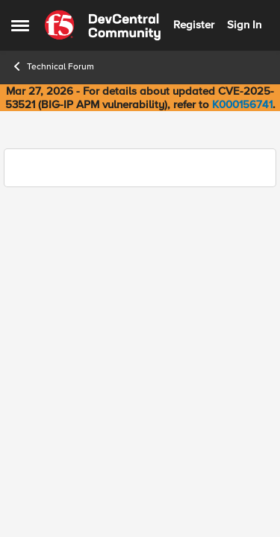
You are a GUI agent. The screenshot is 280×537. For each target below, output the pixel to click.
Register (193, 24)
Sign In (244, 24)
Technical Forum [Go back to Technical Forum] (52, 66)
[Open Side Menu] (20, 25)
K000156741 (242, 104)
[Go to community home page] (102, 25)
